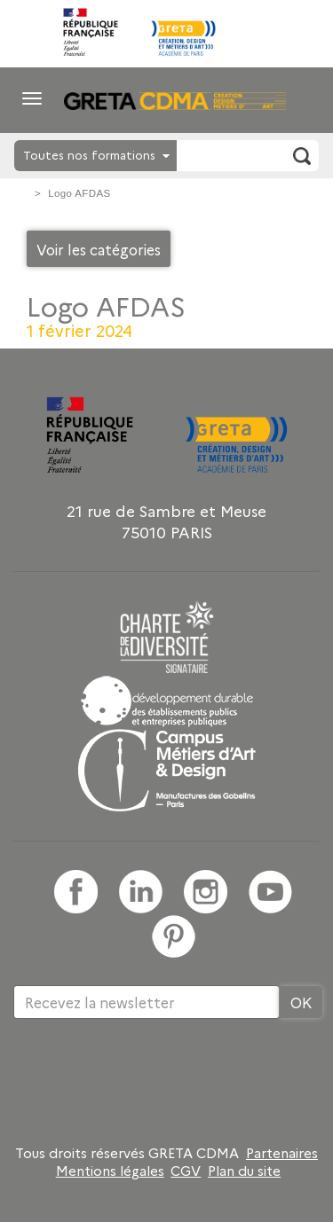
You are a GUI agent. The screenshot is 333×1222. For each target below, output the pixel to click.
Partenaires (282, 1153)
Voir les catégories (98, 249)
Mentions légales (110, 1170)
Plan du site (244, 1170)
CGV (185, 1170)
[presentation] (148, 1076)
